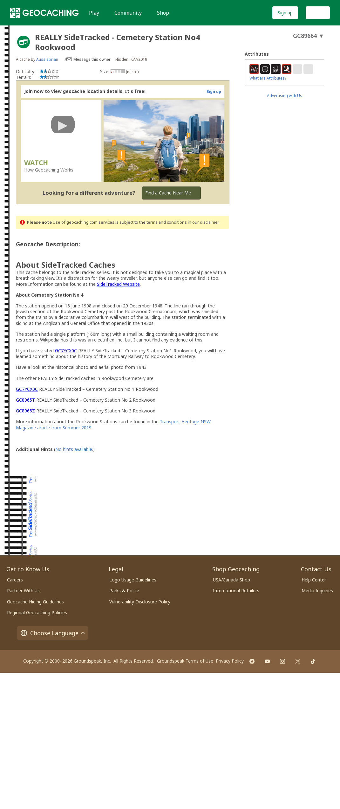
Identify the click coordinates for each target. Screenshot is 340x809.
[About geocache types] (23, 42)
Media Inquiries (317, 590)
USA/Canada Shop (231, 580)
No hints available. (74, 449)
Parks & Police (124, 590)
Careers (15, 580)
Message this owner (92, 59)
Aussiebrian (47, 59)
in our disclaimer (203, 222)
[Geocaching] (44, 12)
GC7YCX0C (66, 351)
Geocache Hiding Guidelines (35, 602)
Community (128, 12)
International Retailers (236, 590)
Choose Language (52, 633)
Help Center (314, 580)
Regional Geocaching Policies (37, 612)
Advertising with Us (284, 95)
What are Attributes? (267, 78)
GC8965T (25, 400)
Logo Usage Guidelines (132, 580)
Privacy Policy (230, 661)
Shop (163, 12)
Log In (317, 13)
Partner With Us (23, 590)
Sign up (285, 13)
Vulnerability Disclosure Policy (139, 602)
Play (94, 12)
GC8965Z (25, 411)
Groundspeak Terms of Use (185, 661)
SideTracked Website (118, 284)
